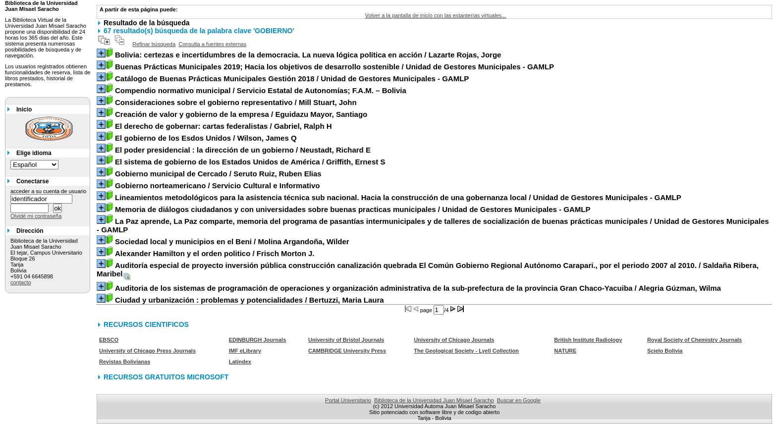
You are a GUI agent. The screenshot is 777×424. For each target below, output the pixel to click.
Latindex (240, 362)
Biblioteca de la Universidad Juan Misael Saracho (434, 400)
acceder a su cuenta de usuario (48, 191)
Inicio (24, 109)
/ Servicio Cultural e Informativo (217, 185)
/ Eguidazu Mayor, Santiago (241, 114)
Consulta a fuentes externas (212, 44)
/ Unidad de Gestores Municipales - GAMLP (334, 66)
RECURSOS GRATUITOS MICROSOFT (166, 377)
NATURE (565, 351)
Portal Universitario (348, 400)
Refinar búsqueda (153, 44)
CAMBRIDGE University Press (347, 351)
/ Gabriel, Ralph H (223, 126)
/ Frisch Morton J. (215, 253)
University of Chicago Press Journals (147, 351)
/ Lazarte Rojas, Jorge (308, 55)
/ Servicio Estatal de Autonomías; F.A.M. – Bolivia (260, 90)
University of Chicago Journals (454, 340)
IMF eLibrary (245, 351)
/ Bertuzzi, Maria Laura (249, 300)
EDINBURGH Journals (257, 340)
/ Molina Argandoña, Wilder (232, 241)
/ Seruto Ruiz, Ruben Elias (218, 173)
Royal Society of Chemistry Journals (694, 340)
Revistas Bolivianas (124, 362)
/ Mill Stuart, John (236, 102)
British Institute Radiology (588, 340)
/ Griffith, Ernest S (250, 162)
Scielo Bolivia (665, 351)
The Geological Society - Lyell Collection (466, 351)
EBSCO (108, 340)
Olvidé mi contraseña (35, 216)
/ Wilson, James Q (206, 138)
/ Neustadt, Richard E (243, 150)
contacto (20, 282)
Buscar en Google (519, 400)
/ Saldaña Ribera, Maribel (428, 269)
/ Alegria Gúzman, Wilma (418, 288)
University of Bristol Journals (346, 340)
